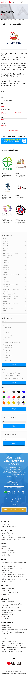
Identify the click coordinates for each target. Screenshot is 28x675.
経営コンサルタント (8, 291)
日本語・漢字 (16, 378)
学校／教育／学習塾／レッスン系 (11, 274)
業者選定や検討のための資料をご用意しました (14, 574)
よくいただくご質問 (7, 581)
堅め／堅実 (7, 350)
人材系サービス (6, 262)
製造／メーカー (6, 301)
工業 (4, 279)
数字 (23, 378)
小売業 (4, 277)
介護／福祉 (5, 265)
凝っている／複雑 (9, 345)
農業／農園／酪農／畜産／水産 (10, 303)
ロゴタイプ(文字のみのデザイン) (12, 342)
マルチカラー (23, 403)
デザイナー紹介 (6, 535)
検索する (14, 364)
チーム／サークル (7, 255)
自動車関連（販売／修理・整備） (11, 296)
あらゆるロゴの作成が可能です (10, 566)
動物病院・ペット (7, 267)
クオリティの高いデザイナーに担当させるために (14, 537)
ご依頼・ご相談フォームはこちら (14, 509)
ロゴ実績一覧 (10, 19)
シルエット (7, 337)
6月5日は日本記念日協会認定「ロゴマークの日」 (14, 647)
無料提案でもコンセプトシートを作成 (11, 610)
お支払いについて (6, 594)
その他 (4, 250)
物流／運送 (5, 286)
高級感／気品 (8, 360)
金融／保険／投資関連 (8, 308)
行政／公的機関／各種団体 (9, 298)
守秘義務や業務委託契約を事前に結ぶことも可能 (14, 629)
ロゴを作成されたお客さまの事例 (10, 526)
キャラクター (9, 112)
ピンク (8, 398)
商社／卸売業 (6, 269)
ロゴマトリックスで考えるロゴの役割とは (12, 643)
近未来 (6, 357)
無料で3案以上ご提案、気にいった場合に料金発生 (14, 563)
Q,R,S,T (19, 375)
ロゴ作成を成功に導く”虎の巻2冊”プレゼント (13, 576)
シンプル (7, 340)
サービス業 (5, 245)
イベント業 (5, 243)
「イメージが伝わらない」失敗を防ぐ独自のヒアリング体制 (14, 604)
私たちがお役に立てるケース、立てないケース (14, 568)
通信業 (4, 306)
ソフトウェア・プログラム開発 (10, 253)
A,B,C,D (12, 373)
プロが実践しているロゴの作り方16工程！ (12, 651)
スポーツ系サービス (8, 248)
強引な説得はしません (7, 614)
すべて (4, 238)
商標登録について (6, 627)
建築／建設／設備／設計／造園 (10, 284)
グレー (13, 392)
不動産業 (5, 260)
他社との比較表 (6, 570)
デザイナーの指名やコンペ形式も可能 (11, 539)
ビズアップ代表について (8, 548)
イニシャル (7, 329)
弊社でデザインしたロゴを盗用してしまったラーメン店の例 (14, 632)
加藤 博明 (3, 125)
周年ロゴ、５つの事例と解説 (9, 649)
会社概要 (4, 546)
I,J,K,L (6, 375)
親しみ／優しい (8, 355)
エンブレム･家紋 (8, 335)
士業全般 (5, 272)
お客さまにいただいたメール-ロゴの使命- (12, 645)
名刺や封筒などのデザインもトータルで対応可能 (14, 579)
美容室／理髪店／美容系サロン (10, 294)
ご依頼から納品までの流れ (8, 601)
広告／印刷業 (6, 281)
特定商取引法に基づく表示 (8, 552)
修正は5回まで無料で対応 (8, 612)
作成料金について (6, 590)
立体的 (6, 352)
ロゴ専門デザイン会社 (9, 2)
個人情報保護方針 (6, 555)
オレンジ (3, 403)
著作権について (6, 625)
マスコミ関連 (6, 257)
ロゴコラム (5, 654)
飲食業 (4, 310)
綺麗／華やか (8, 327)
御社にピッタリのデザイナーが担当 (11, 607)
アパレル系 (5, 241)
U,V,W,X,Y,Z (7, 378)
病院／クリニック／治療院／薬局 (11, 289)
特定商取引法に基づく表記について (14, 671)
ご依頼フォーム (6, 616)
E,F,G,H (18, 373)
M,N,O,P (12, 375)
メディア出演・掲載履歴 (8, 550)
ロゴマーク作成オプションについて (11, 592)
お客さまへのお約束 (7, 572)
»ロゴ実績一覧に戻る (14, 130)
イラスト (7, 332)
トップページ (4, 19)
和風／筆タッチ (8, 347)
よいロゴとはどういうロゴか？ (10, 641)
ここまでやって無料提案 (8, 588)
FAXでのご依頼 (6, 618)
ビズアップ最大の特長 (7, 533)
